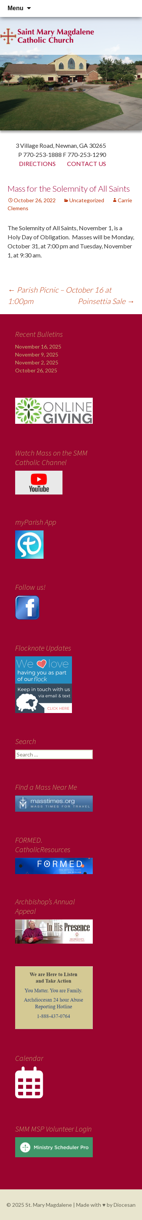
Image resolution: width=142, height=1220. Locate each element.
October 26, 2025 (36, 370)
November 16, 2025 (38, 346)
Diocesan (125, 1204)
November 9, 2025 (36, 354)
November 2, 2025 (36, 362)
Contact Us (86, 163)
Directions (37, 163)
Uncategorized (86, 200)
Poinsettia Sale (106, 300)
